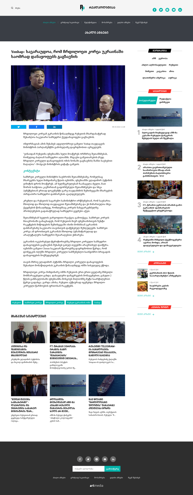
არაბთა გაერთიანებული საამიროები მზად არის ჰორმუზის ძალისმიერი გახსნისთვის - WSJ (157, 171)
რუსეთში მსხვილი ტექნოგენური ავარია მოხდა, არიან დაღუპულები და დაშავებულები (162, 242)
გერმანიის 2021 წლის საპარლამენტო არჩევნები (165, 274)
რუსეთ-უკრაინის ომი (78, 302)
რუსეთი (16, 302)
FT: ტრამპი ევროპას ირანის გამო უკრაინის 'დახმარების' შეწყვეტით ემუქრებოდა (162, 207)
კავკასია (161, 71)
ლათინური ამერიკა (154, 77)
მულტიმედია (90, 22)
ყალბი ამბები (123, 22)
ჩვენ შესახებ (141, 22)
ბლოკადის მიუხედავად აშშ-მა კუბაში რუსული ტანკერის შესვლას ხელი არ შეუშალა (159, 135)
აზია (171, 71)
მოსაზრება (107, 22)
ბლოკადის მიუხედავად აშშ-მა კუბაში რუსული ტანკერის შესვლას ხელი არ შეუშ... (62, 405)
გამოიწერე (112, 468)
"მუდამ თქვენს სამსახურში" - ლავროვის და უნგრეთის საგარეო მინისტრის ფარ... (23, 405)
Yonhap (97, 302)
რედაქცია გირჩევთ (165, 100)
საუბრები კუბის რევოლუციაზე (159, 287)
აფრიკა (172, 77)
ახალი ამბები (49, 22)
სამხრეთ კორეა (33, 302)
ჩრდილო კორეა (54, 302)
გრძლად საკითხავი (70, 22)
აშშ (154, 58)
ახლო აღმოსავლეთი (154, 64)
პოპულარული (147, 100)
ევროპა (163, 58)
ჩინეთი (149, 71)
